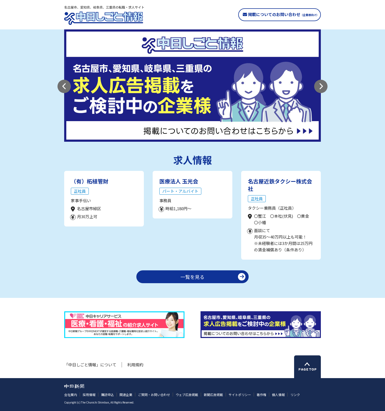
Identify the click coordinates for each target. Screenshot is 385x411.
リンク (295, 394)
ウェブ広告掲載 (187, 394)
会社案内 (70, 394)
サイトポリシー (240, 394)
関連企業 (126, 394)
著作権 (261, 394)
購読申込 (107, 394)
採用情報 (89, 394)
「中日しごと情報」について (90, 364)
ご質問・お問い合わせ (154, 394)
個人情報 (278, 394)
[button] (64, 86)
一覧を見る (192, 276)
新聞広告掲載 (213, 394)
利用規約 (135, 364)
